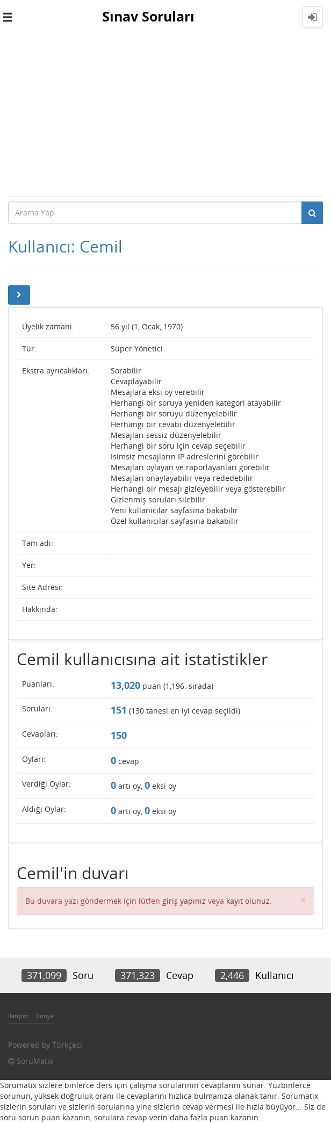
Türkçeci (67, 1045)
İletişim (18, 1016)
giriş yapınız (184, 901)
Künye (45, 1016)
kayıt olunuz (248, 901)
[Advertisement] (165, 115)
